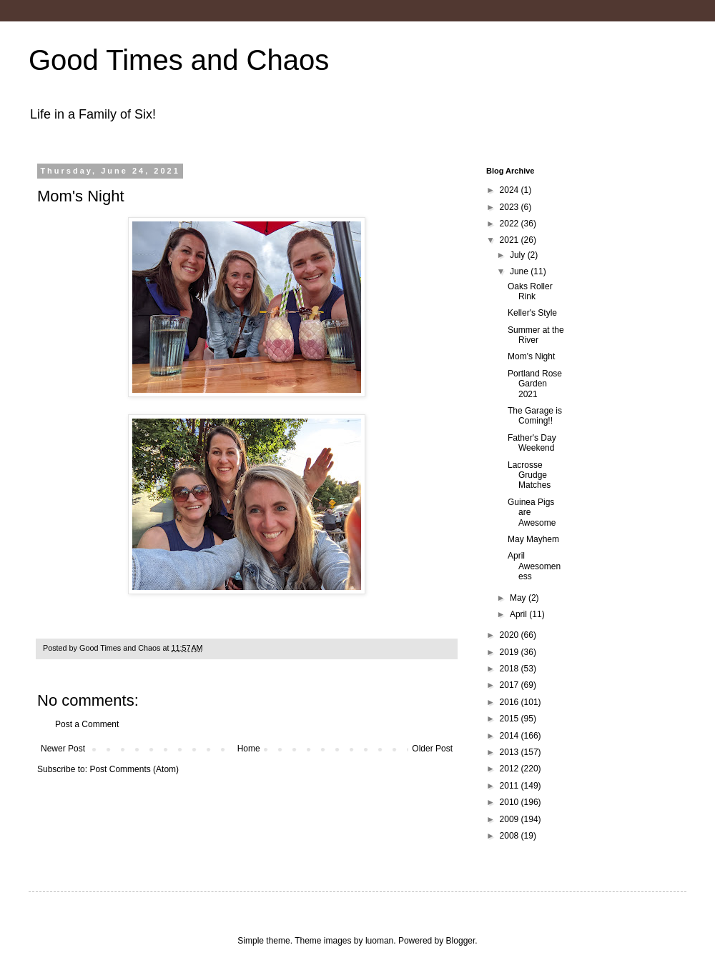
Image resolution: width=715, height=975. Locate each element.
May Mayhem (533, 539)
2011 (510, 786)
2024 (510, 190)
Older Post (432, 749)
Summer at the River (536, 335)
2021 (510, 240)
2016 (510, 702)
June (520, 271)
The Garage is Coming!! (535, 416)
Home (248, 749)
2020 (510, 635)
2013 (510, 752)
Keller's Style (532, 313)
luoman (379, 941)
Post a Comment (87, 724)
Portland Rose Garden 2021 (535, 384)
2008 (510, 836)
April (519, 614)
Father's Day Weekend (532, 443)
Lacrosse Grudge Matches (529, 475)
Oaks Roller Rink (530, 291)
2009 (510, 819)
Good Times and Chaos (179, 60)
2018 (510, 669)
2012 (510, 769)
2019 (510, 652)
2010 (510, 802)
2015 (510, 719)
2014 (510, 736)
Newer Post (63, 749)
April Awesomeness (534, 566)
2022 (510, 224)
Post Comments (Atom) (134, 769)
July (519, 255)
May (519, 598)
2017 (510, 685)
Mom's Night (531, 356)
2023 (510, 207)
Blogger (460, 941)
